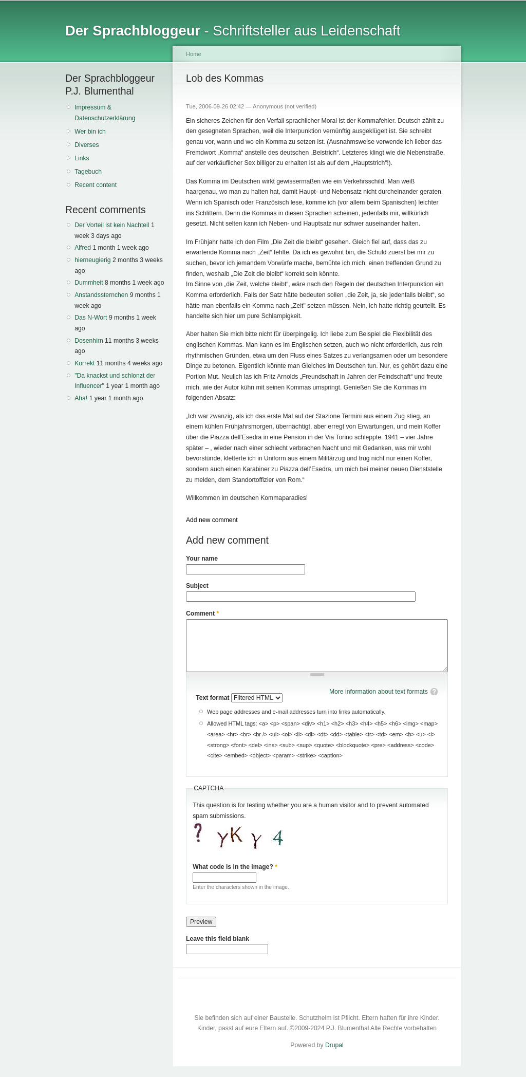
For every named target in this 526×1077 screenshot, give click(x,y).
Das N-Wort (90, 317)
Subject (197, 585)
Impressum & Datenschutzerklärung (104, 113)
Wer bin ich (90, 131)
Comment (202, 613)
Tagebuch (88, 171)
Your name (202, 558)
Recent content (95, 185)
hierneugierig (92, 260)
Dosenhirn (88, 340)
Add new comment (212, 520)
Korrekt (84, 363)
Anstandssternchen (101, 295)
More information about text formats (378, 691)
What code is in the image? (235, 866)
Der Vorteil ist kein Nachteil (111, 225)
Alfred (82, 247)
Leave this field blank (217, 938)
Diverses (86, 144)
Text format (213, 697)
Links (81, 158)
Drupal (334, 1045)
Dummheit (88, 282)
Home (193, 54)
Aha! (80, 398)
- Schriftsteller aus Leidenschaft (232, 31)
